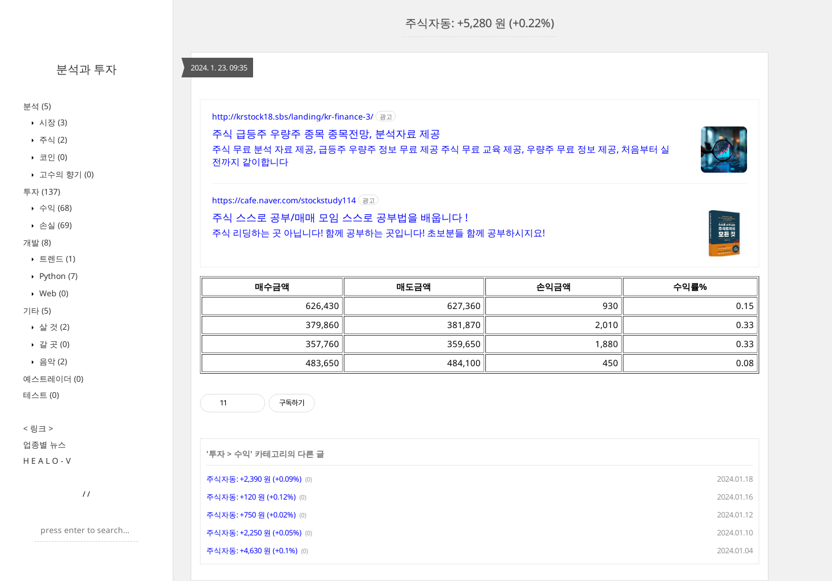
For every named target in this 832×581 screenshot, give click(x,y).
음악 (52, 361)
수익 (54, 207)
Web (52, 293)
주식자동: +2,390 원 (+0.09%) (254, 479)
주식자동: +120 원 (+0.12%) (251, 496)
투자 (41, 191)
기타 (37, 310)
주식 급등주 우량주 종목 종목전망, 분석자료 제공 (326, 133)
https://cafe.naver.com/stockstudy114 (284, 200)
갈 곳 (53, 343)
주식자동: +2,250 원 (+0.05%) (254, 532)
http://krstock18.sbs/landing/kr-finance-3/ (292, 116)
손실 (54, 224)
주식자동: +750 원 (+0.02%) (251, 514)
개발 (37, 242)
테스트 (41, 394)
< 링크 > (38, 428)
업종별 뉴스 (44, 444)
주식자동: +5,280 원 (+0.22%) (479, 23)
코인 (52, 156)
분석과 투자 (86, 69)
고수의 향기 (65, 174)
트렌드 (56, 258)
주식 (52, 139)
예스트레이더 (53, 378)
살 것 (53, 326)
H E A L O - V (46, 460)
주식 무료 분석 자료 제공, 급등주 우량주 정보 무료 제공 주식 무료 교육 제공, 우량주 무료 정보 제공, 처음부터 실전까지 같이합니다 (441, 155)
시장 (52, 122)
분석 (37, 105)
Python (57, 275)
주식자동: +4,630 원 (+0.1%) (252, 550)
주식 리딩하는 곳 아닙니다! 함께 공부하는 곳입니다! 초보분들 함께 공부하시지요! (378, 232)
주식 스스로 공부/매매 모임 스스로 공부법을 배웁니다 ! (340, 217)
